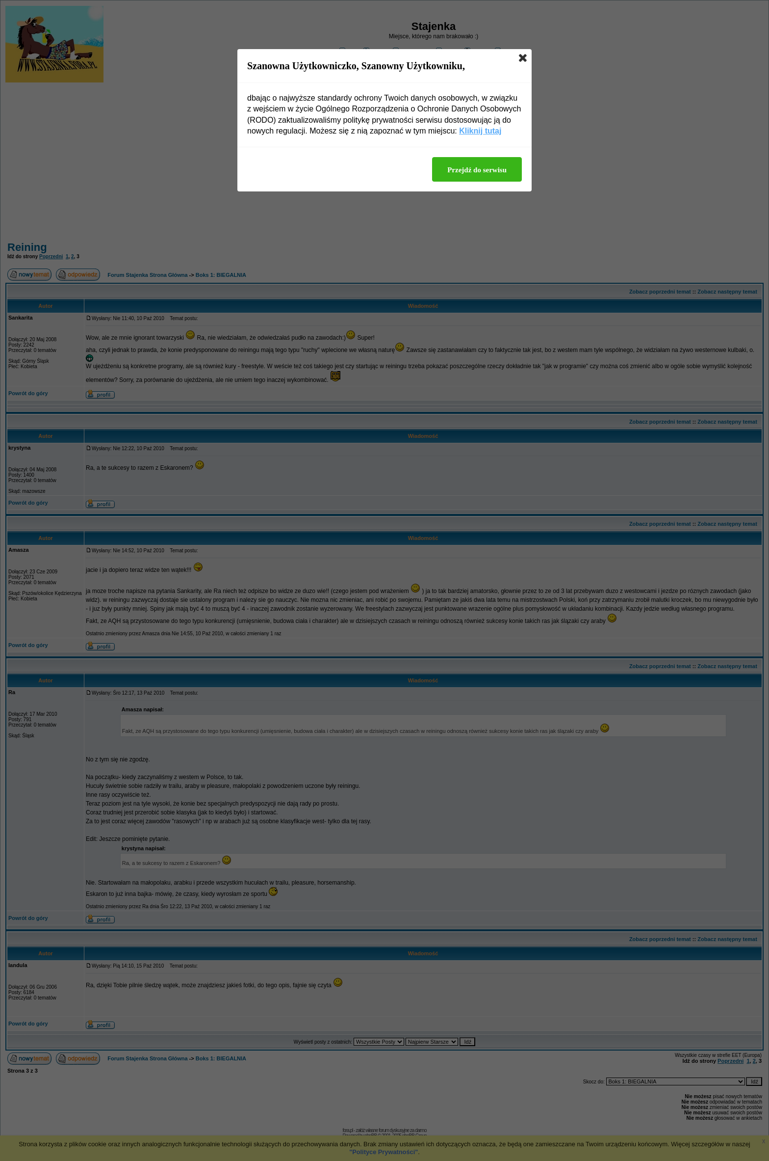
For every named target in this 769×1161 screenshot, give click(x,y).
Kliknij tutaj (480, 131)
